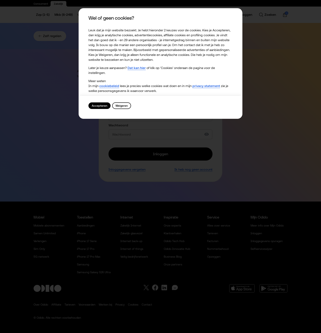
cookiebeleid (109, 86)
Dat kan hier (137, 68)
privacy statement (206, 86)
